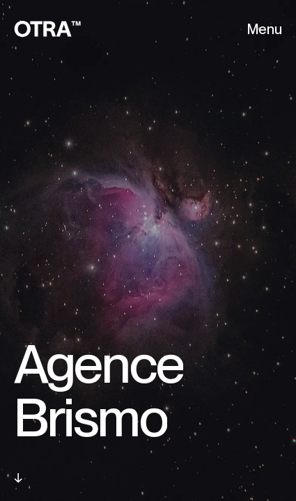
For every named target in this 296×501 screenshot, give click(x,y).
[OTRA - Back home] (47, 29)
